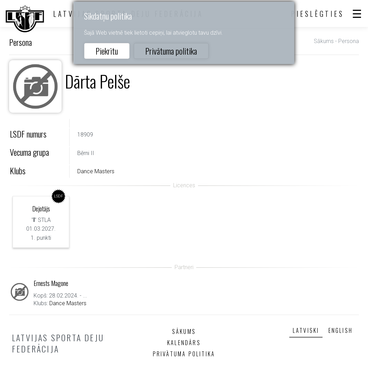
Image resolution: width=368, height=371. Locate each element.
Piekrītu (106, 50)
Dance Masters (95, 171)
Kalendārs (184, 342)
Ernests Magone (51, 283)
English (340, 330)
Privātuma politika (171, 50)
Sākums (324, 41)
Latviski (306, 330)
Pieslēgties (317, 13)
